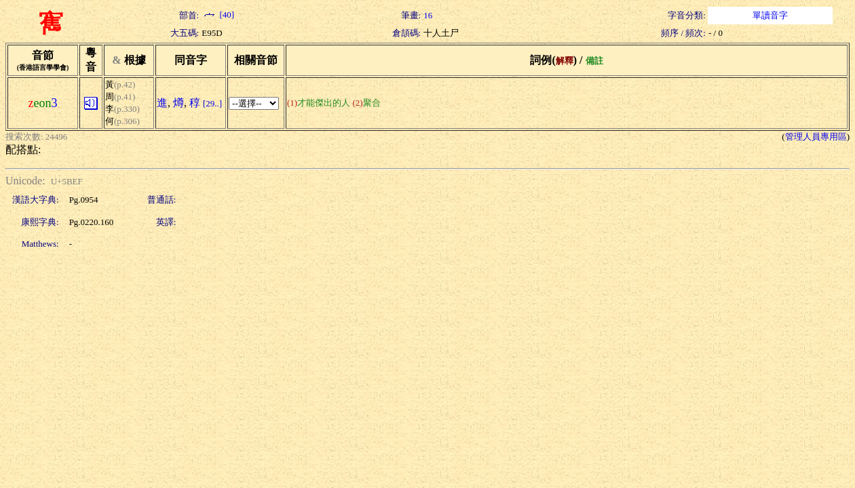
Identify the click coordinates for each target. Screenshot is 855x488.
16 (427, 15)
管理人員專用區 (816, 136)
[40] (218, 14)
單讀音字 (770, 15)
